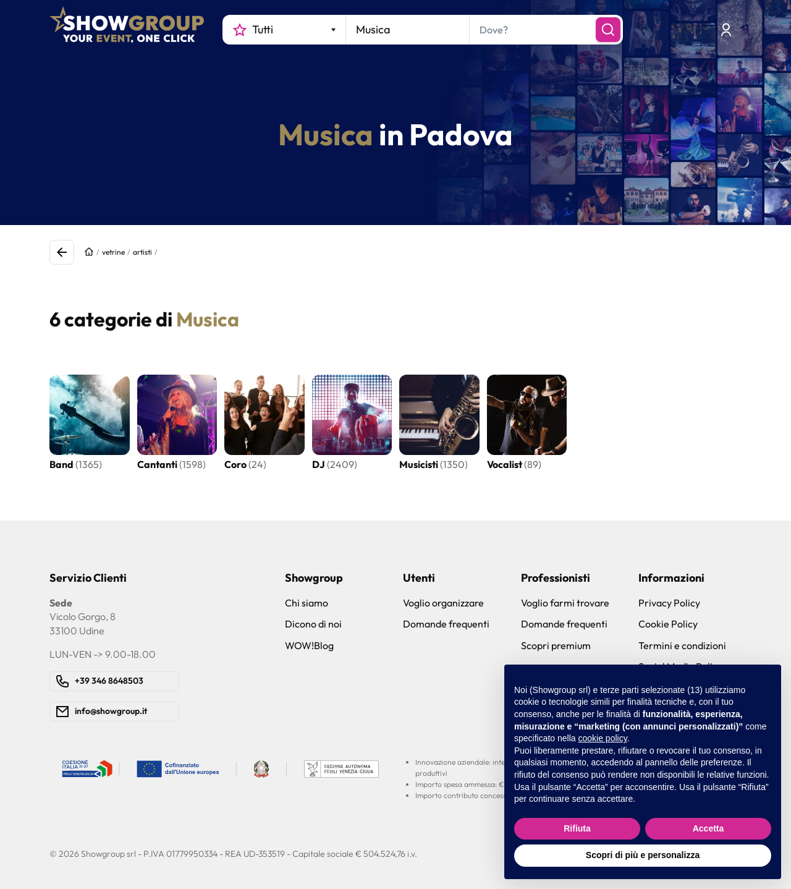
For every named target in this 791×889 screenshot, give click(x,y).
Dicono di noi (313, 624)
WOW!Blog (309, 645)
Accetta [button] (708, 828)
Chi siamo (306, 603)
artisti (142, 252)
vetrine (113, 252)
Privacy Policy (669, 603)
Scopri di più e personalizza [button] (643, 855)
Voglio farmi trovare (565, 603)
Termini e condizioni (682, 645)
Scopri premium (556, 645)
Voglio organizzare (443, 603)
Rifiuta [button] (577, 828)
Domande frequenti (446, 624)
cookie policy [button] (602, 738)
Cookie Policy (668, 624)
